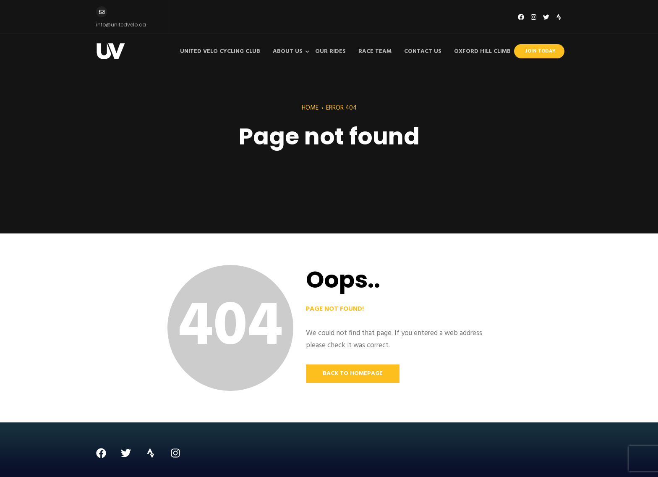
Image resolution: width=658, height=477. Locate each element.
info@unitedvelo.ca (121, 24)
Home (310, 108)
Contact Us (422, 51)
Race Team (375, 51)
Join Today (540, 51)
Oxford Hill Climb (482, 51)
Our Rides (330, 51)
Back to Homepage (353, 373)
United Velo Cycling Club (220, 51)
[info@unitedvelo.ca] (101, 11)
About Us (288, 51)
